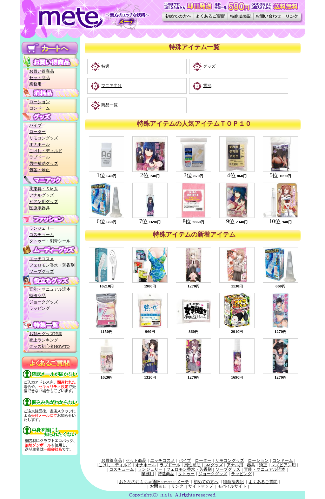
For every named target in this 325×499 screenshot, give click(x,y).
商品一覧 (109, 105)
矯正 (263, 464)
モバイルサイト (232, 486)
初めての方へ (206, 481)
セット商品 (39, 77)
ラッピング (39, 308)
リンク (177, 486)
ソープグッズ (41, 271)
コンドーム (39, 108)
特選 (105, 66)
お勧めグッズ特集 (45, 333)
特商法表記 (233, 481)
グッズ (209, 66)
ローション (39, 101)
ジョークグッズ (43, 302)
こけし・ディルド (45, 150)
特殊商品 (37, 295)
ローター (37, 131)
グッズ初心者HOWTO (49, 346)
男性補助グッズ (43, 163)
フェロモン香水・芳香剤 (52, 265)
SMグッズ (213, 464)
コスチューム (41, 234)
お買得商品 (111, 460)
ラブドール (39, 157)
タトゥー (186, 473)
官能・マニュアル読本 (49, 289)
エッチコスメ (41, 258)
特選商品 (166, 473)
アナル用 (235, 464)
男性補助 (192, 464)
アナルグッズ (41, 195)
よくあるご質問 (263, 481)
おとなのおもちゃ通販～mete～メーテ (154, 481)
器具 (251, 464)
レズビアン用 (283, 464)
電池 (207, 85)
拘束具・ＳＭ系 (43, 188)
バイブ (35, 125)
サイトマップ (200, 486)
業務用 (35, 84)
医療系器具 (39, 208)
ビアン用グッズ (43, 201)
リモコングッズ (43, 138)
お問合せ (158, 486)
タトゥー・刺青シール (49, 241)
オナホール (39, 144)
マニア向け (111, 85)
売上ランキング (43, 340)
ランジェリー (41, 228)
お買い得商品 (41, 71)
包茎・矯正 (39, 169)
